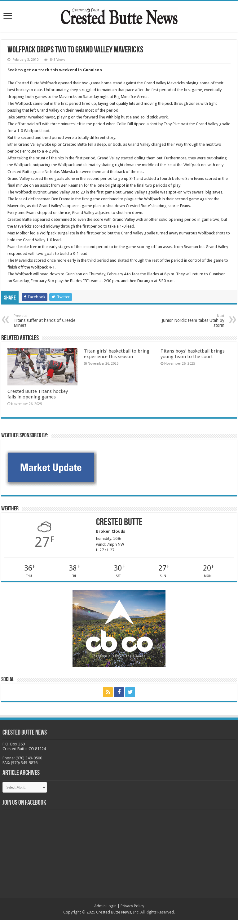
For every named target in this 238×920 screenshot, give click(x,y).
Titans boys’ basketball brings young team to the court (193, 353)
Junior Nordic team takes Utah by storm (192, 321)
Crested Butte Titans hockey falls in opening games (37, 394)
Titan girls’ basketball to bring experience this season (116, 353)
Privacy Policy (132, 906)
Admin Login (105, 906)
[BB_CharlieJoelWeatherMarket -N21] (50, 467)
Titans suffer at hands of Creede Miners (45, 321)
